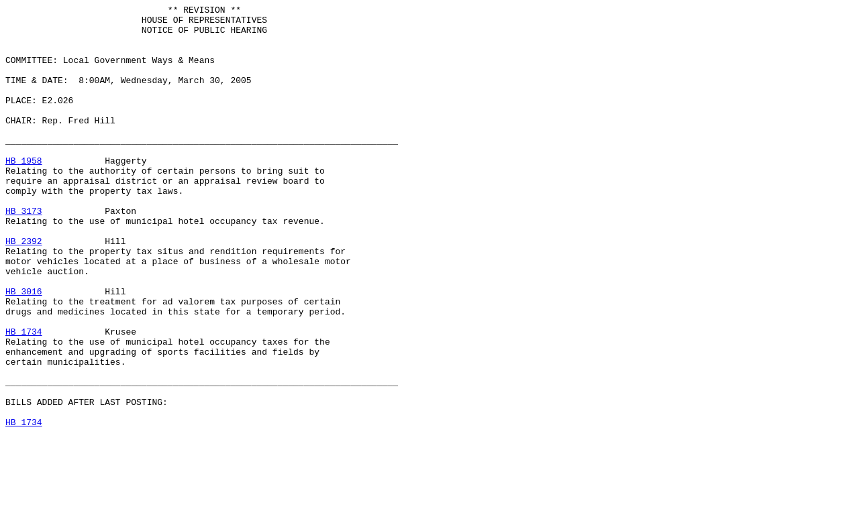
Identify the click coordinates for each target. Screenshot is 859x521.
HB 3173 (23, 253)
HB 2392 (23, 289)
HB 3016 (23, 349)
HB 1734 (23, 398)
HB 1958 (23, 192)
